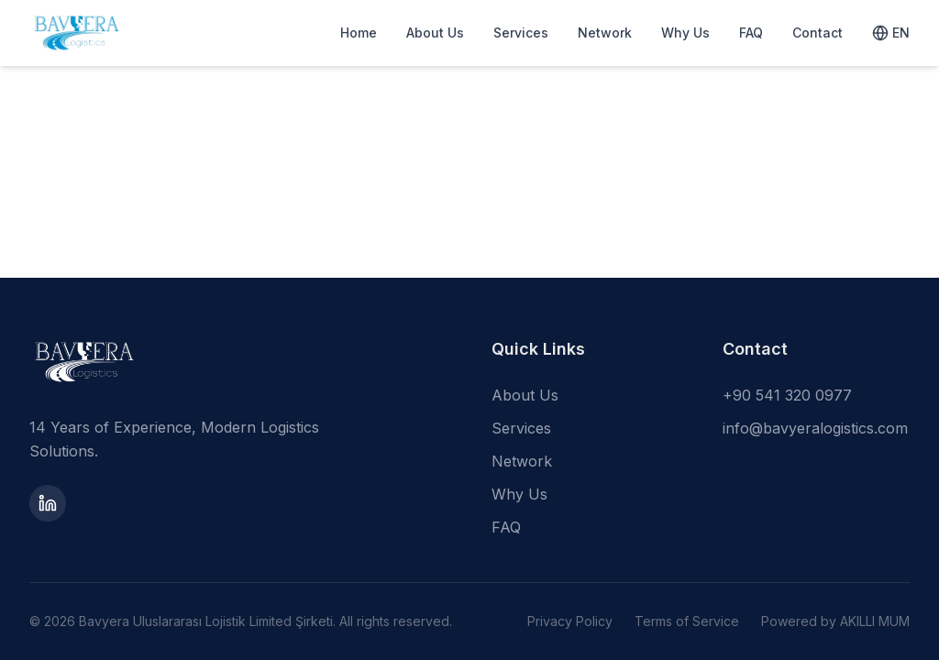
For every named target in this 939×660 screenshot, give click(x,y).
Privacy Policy (570, 621)
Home (358, 32)
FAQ (751, 32)
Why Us (685, 32)
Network (605, 32)
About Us (435, 32)
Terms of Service (687, 621)
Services (520, 32)
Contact (817, 32)
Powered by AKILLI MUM (835, 621)
